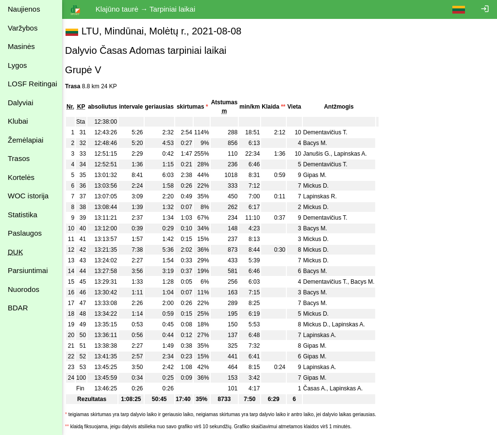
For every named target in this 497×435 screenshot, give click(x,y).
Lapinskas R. (324, 196)
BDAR (18, 308)
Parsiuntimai (28, 270)
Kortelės (21, 177)
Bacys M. (319, 143)
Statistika (22, 214)
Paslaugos (25, 233)
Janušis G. (321, 153)
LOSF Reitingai (32, 84)
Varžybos (22, 28)
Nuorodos (23, 289)
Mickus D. (320, 185)
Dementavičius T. (330, 132)
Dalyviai (20, 102)
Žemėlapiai (25, 140)
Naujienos (24, 9)
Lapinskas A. (355, 153)
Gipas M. (319, 175)
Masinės (21, 46)
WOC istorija (28, 196)
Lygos (17, 65)
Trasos (19, 158)
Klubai (18, 121)
